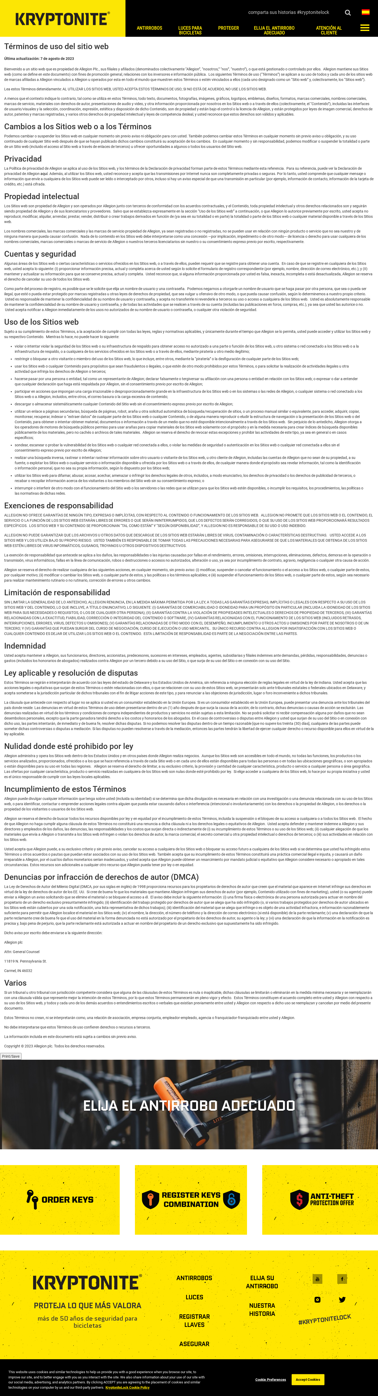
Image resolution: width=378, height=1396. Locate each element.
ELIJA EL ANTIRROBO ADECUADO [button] (274, 30)
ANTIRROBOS (194, 1278)
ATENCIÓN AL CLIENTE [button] (329, 30)
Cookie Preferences (270, 1389)
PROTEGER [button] (228, 28)
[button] (365, 12)
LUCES (194, 1297)
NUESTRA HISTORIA (262, 1310)
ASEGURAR (194, 1344)
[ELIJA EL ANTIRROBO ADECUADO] (189, 1104)
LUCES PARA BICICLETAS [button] (190, 30)
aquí (44, 174)
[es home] (62, 18)
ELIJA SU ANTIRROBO (262, 1282)
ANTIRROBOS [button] (149, 28)
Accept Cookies (308, 1389)
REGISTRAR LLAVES (194, 1321)
